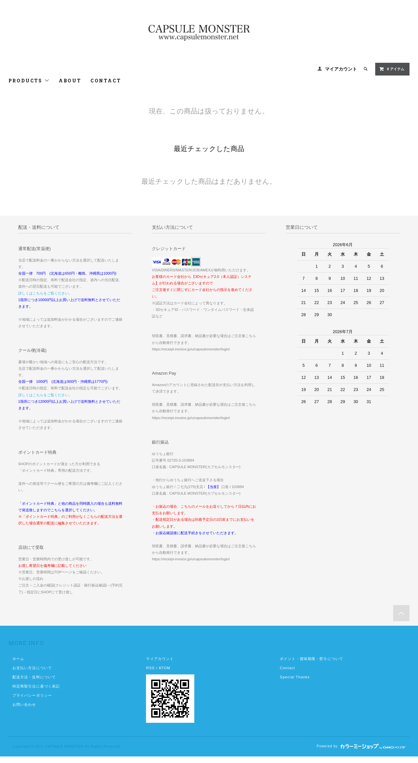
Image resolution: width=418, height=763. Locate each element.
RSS (150, 668)
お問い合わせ (24, 704)
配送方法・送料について (34, 677)
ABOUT (70, 80)
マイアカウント (341, 69)
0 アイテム (391, 69)
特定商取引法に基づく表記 (36, 686)
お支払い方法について (32, 668)
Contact (287, 668)
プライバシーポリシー (32, 695)
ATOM (164, 668)
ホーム (18, 659)
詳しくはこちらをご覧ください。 (45, 293)
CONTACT (105, 80)
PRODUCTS (29, 80)
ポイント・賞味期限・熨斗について (311, 659)
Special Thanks (295, 677)
